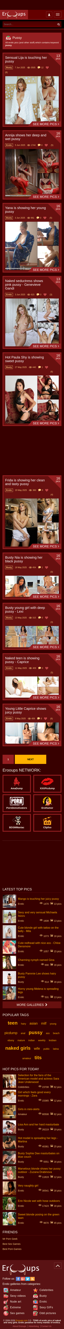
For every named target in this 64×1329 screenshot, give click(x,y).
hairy (23, 1023)
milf (43, 1023)
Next (30, 759)
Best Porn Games (12, 1249)
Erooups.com (22, 1320)
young (53, 1023)
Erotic (43, 1301)
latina (56, 1048)
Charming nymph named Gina (36, 959)
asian (34, 1023)
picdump (10, 1033)
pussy (35, 1032)
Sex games (17, 1313)
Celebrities (46, 1290)
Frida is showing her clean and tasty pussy (25, 482)
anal (23, 1033)
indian (31, 1040)
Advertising (34, 1326)
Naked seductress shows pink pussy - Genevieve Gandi (24, 284)
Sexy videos (18, 1295)
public (46, 1048)
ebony (11, 1040)
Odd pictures (48, 1313)
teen (13, 1023)
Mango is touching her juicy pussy (38, 898)
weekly (41, 1040)
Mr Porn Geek (10, 1238)
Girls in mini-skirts (28, 1109)
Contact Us (46, 1326)
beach (56, 1033)
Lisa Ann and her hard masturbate (38, 1124)
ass (48, 1033)
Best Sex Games (11, 1244)
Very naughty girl (28, 1185)
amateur (26, 1058)
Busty (43, 1295)
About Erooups (19, 1326)
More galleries (32, 1005)
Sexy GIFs (46, 1307)
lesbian (52, 1040)
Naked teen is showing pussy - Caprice (22, 660)
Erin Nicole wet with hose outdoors (39, 1200)
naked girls (18, 1048)
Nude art (15, 1301)
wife (37, 1048)
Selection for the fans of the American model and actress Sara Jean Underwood (38, 1078)
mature (21, 1040)
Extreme (15, 1307)
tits (38, 1057)
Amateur (15, 1290)
